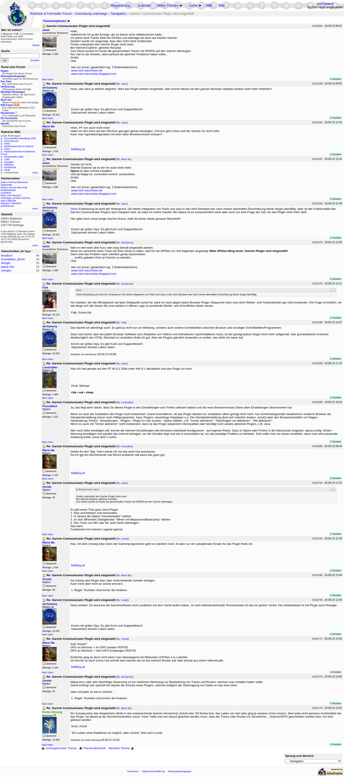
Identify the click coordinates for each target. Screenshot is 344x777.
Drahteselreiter (8, 190)
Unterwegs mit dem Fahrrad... (16, 198)
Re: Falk (121, 322)
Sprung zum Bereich (299, 755)
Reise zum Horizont (11, 195)
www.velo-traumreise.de (86, 70)
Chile (6, 159)
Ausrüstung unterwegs (91, 13)
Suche (193, 5)
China (7, 149)
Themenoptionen (56, 21)
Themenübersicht (92, 748)
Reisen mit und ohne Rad (14, 187)
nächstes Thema (121, 748)
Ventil (7, 170)
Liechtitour (6, 192)
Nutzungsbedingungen (180, 771)
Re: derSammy (125, 242)
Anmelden (325, 3)
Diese (74, 208)
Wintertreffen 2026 (13, 156)
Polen (7, 143)
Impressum (133, 771)
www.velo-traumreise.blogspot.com (93, 73)
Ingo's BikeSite (8, 200)
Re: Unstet (122, 538)
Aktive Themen (167, 5)
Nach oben (47, 79)
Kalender (144, 5)
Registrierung (120, 5)
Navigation (118, 13)
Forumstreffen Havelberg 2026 (20, 138)
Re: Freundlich (124, 446)
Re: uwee (122, 83)
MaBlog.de (78, 149)
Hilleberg (8, 164)
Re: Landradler (125, 402)
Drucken (335, 79)
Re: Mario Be (124, 159)
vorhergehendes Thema (59, 748)
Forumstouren (11, 141)
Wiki (222, 5)
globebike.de (7, 206)
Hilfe (209, 5)
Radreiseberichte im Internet (19, 146)
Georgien (9, 162)
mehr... (35, 172)
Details (35, 45)
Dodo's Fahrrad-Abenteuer (14, 182)
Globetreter (6, 185)
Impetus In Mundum (11, 203)
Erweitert (34, 60)
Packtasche (10, 167)
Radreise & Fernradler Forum (51, 13)
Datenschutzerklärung (153, 771)
